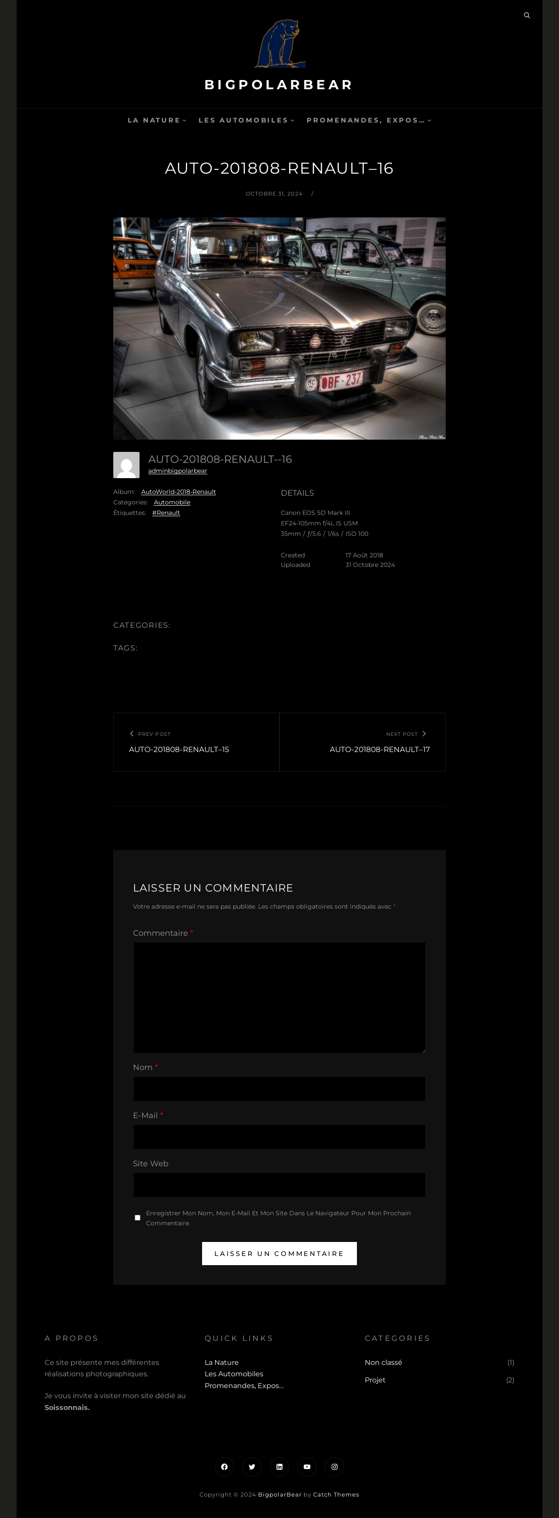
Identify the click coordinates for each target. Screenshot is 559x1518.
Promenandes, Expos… (366, 120)
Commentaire (163, 933)
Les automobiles (244, 120)
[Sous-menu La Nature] (184, 120)
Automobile (172, 502)
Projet (375, 1380)
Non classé (383, 1362)
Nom (145, 1067)
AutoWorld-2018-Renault (178, 492)
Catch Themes (336, 1494)
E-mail (148, 1115)
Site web (150, 1163)
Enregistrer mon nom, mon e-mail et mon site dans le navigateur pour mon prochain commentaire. (278, 1218)
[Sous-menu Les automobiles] (292, 120)
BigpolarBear (279, 85)
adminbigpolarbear (177, 471)
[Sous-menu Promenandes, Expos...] (429, 120)
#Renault (166, 513)
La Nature (154, 120)
